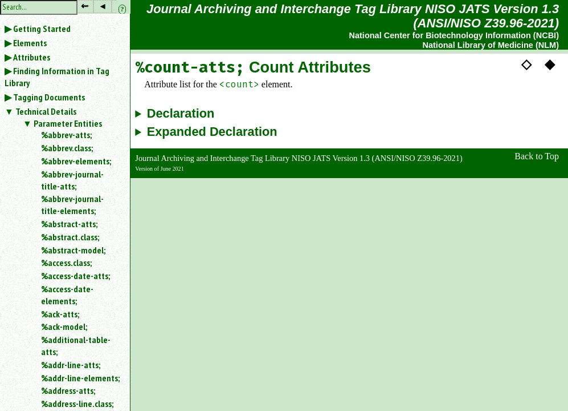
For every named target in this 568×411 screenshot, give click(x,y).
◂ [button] (102, 6)
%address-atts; (68, 390)
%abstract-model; (73, 250)
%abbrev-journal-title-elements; (72, 204)
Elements (30, 43)
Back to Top (536, 156)
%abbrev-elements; (76, 161)
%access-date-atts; (75, 275)
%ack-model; (64, 326)
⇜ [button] (84, 6)
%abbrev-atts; (66, 134)
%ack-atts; (60, 314)
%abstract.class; (70, 237)
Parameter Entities (68, 123)
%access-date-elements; (67, 295)
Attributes (31, 57)
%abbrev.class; (67, 148)
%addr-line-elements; (80, 378)
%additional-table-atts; (76, 345)
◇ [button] (526, 64)
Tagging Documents (49, 97)
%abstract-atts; (69, 223)
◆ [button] (550, 64)
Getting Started (42, 28)
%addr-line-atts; (70, 364)
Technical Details (45, 111)
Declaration (181, 113)
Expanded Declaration (212, 132)
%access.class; (66, 262)
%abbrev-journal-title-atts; (72, 180)
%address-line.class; (77, 403)
